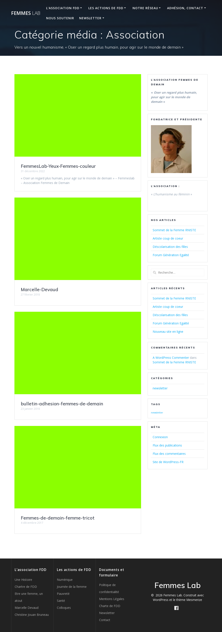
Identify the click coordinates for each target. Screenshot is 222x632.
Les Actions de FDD (105, 8)
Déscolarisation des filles (170, 247)
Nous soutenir (60, 18)
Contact (104, 620)
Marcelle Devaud (26, 608)
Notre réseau (145, 8)
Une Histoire (23, 580)
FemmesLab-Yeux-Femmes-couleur (58, 166)
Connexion (160, 437)
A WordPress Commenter (171, 357)
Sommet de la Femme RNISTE (174, 230)
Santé (61, 601)
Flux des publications (167, 445)
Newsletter (90, 18)
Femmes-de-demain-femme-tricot (57, 518)
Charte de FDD (109, 606)
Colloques (64, 608)
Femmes (25, 13)
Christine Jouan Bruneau (32, 615)
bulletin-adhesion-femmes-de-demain (62, 403)
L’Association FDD (62, 8)
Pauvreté (63, 594)
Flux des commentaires (169, 454)
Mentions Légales (111, 599)
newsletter (160, 388)
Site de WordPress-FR (168, 462)
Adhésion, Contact (185, 8)
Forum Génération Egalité (171, 255)
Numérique (65, 580)
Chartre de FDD (26, 587)
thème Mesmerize (189, 600)
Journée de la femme (72, 587)
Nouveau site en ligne (168, 331)
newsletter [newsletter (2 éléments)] (157, 412)
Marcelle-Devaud (39, 289)
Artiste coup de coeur (168, 238)
